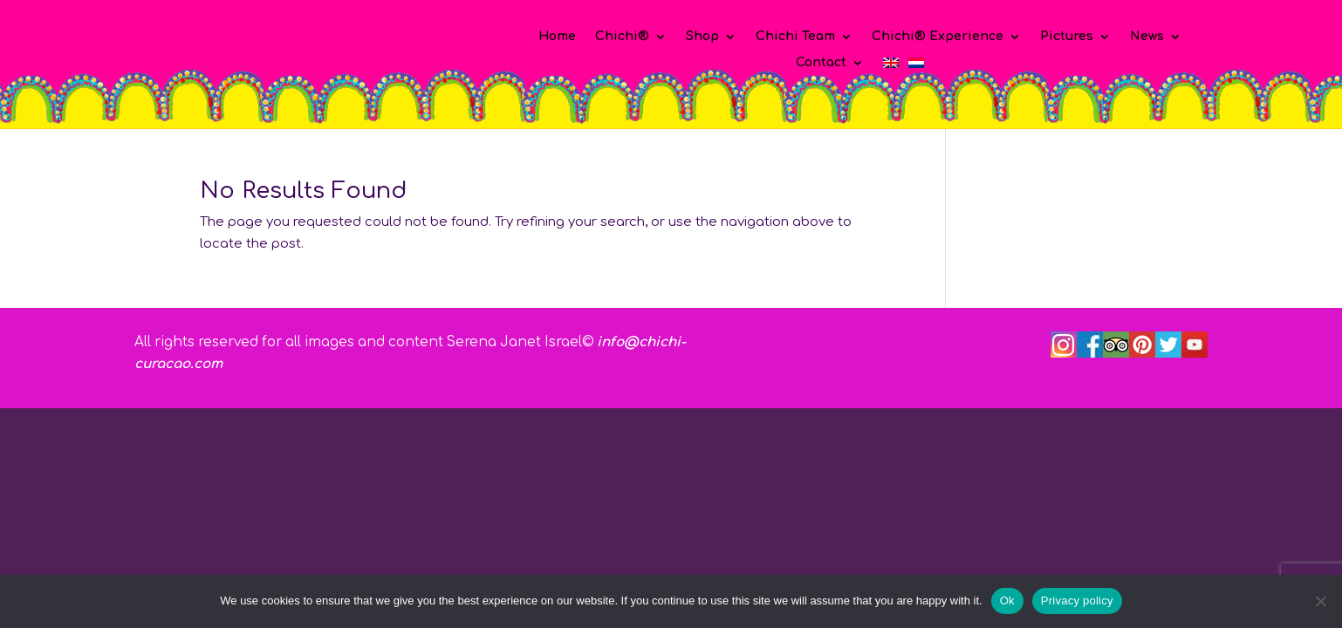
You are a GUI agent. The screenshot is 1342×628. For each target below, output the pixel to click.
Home (557, 37)
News (1147, 37)
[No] (1320, 601)
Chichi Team (795, 37)
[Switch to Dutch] (916, 66)
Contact (821, 63)
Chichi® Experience (937, 37)
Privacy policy (1077, 600)
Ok (1007, 600)
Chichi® (622, 37)
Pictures (1066, 37)
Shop (702, 37)
